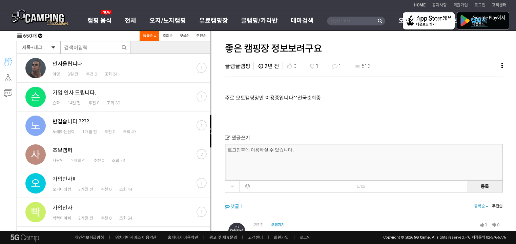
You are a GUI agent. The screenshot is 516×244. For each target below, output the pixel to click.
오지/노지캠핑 (167, 20)
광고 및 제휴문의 (223, 237)
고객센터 (499, 5)
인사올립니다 (67, 64)
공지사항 (439, 5)
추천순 (201, 36)
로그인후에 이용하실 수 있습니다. (364, 162)
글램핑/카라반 (259, 20)
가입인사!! (64, 179)
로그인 (480, 5)
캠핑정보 (445, 20)
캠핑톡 (479, 20)
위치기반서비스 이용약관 (136, 237)
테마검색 (302, 20)
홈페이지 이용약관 (183, 237)
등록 (485, 186)
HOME (420, 5)
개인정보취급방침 (89, 237)
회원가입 (460, 5)
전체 (130, 20)
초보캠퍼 (63, 150)
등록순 (149, 36)
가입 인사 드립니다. (74, 92)
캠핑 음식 (99, 20)
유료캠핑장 (213, 20)
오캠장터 (409, 20)
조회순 (167, 36)
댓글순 (184, 36)
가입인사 (63, 208)
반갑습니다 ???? (71, 121)
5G (24, 237)
